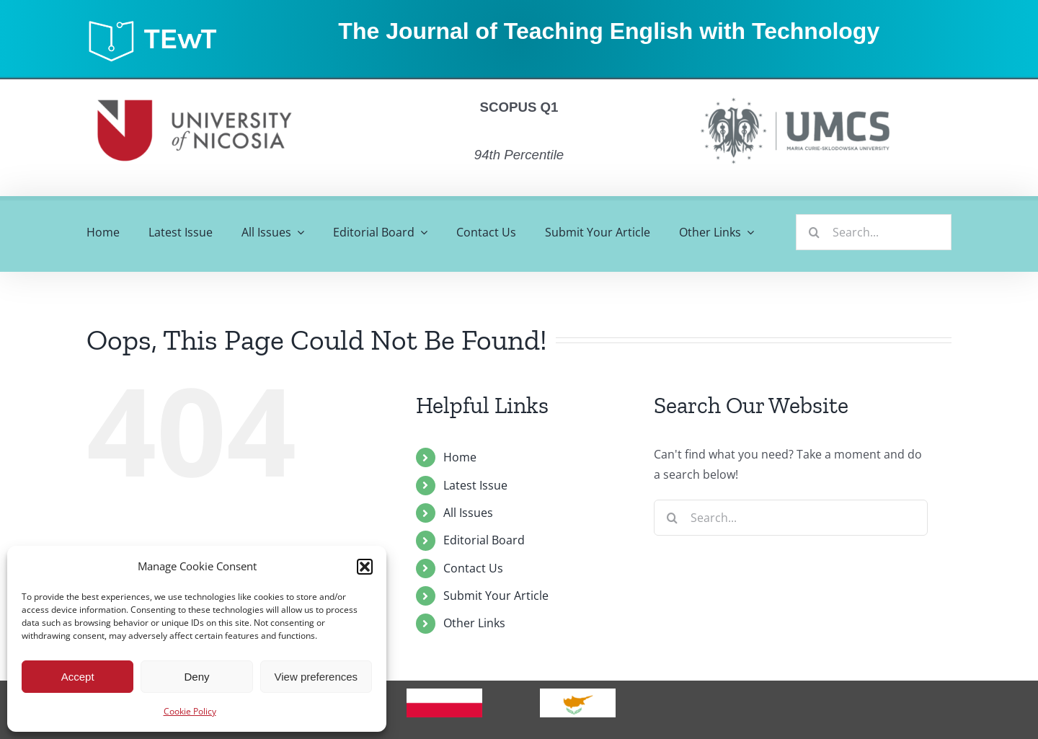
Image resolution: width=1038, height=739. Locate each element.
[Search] (814, 232)
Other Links (474, 623)
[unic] (194, 85)
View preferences (316, 677)
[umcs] (794, 93)
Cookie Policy (190, 711)
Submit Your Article (496, 595)
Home (459, 457)
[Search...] (874, 232)
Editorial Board (484, 540)
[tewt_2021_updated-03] (159, 24)
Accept (77, 677)
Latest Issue (475, 485)
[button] (365, 566)
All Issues (468, 513)
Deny (196, 677)
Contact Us (473, 568)
